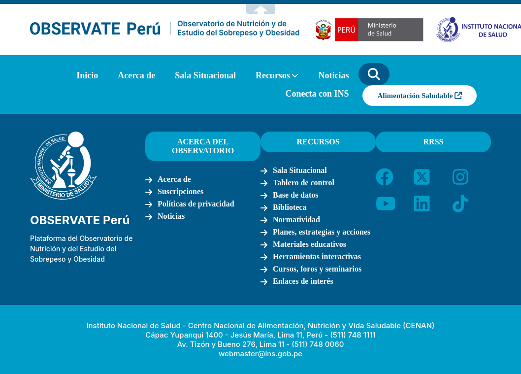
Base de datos (295, 195)
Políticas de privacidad (196, 204)
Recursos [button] (273, 75)
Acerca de (136, 75)
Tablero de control (303, 182)
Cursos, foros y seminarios (317, 269)
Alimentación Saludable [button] (419, 96)
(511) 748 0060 (318, 344)
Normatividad (296, 219)
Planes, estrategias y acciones (321, 232)
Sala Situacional (205, 75)
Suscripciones (180, 191)
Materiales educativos (309, 244)
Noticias (333, 75)
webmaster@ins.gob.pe (260, 353)
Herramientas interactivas (317, 256)
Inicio (87, 75)
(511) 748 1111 (352, 335)
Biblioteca (289, 207)
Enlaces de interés (303, 281)
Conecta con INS (317, 94)
